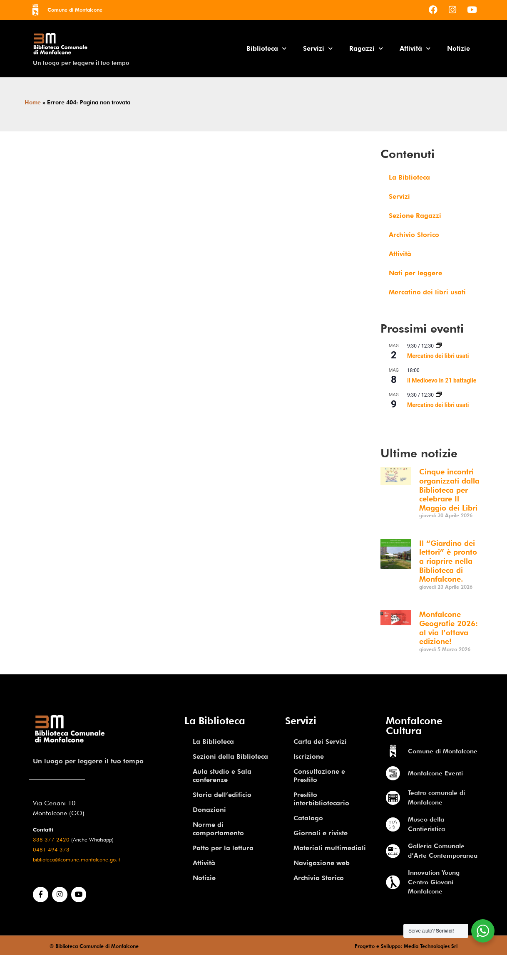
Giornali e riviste (320, 833)
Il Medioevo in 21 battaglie (441, 380)
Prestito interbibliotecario (321, 799)
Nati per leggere (415, 273)
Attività (415, 48)
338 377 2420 (51, 840)
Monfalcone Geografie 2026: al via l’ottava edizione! (448, 628)
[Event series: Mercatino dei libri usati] (439, 346)
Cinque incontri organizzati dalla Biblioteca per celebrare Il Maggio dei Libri (449, 489)
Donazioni (209, 810)
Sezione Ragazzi (415, 216)
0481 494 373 (51, 849)
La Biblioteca (409, 177)
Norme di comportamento (218, 829)
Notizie (458, 48)
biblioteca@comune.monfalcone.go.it (76, 859)
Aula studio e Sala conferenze (222, 775)
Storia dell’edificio (222, 795)
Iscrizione (308, 756)
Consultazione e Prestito (319, 775)
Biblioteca (266, 48)
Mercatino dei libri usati (427, 292)
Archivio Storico (414, 235)
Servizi (318, 48)
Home (33, 102)
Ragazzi (366, 48)
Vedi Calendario (400, 423)
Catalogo (308, 818)
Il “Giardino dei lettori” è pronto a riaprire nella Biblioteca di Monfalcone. (448, 561)
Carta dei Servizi (320, 741)
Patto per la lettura (223, 848)
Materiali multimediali (329, 848)
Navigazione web (321, 863)
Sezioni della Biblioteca (230, 756)
